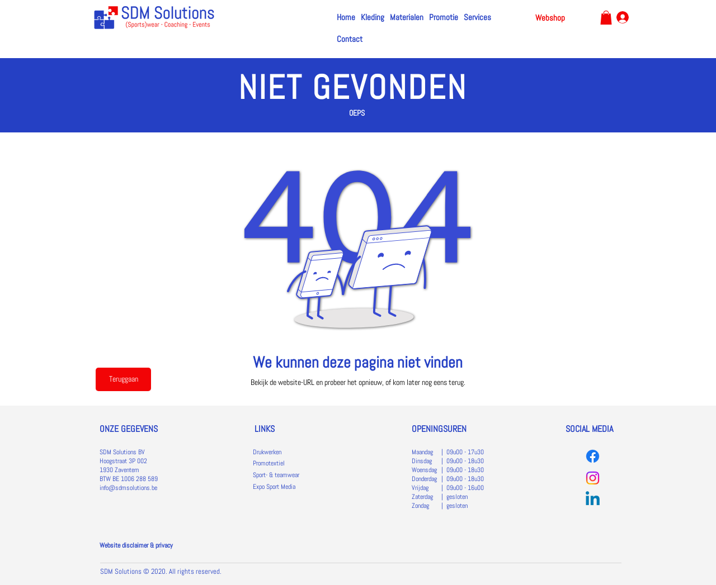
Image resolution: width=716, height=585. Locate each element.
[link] (606, 18)
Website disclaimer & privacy (136, 545)
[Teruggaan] (123, 379)
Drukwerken (267, 452)
